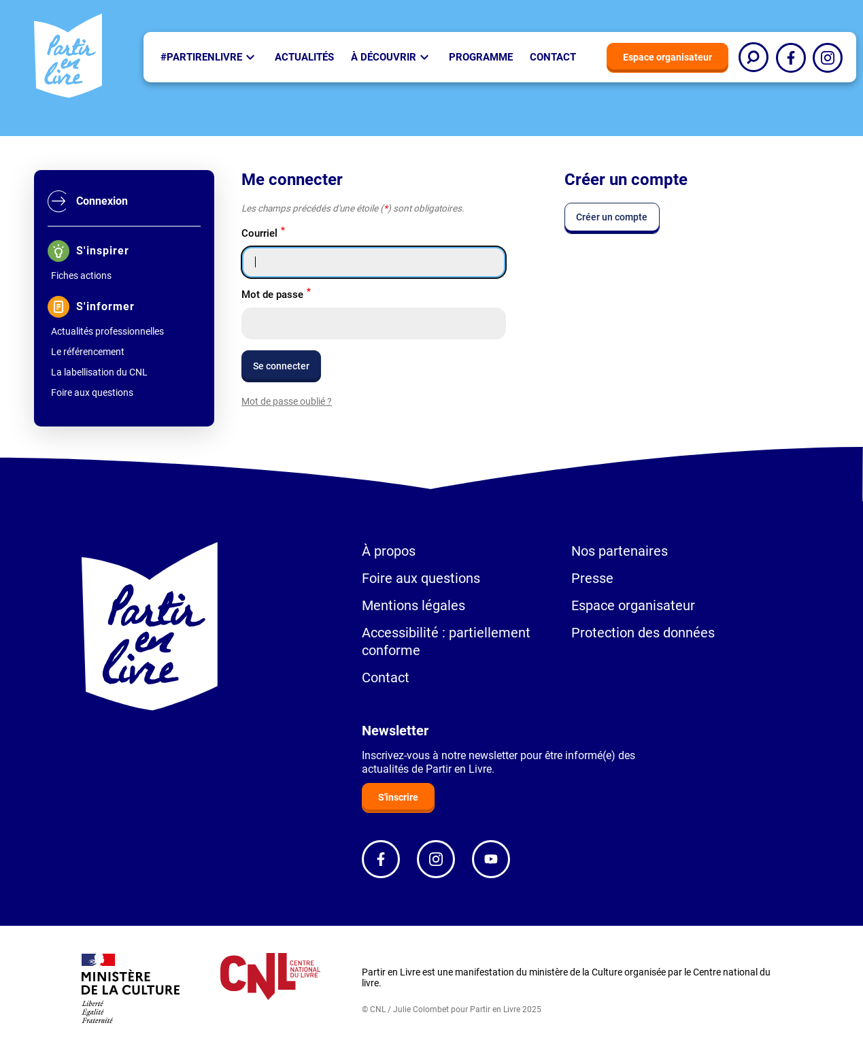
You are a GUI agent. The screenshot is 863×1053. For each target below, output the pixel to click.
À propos (389, 551)
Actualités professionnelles (107, 331)
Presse (592, 578)
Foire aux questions (92, 392)
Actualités (304, 57)
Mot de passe (272, 294)
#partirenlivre (201, 57)
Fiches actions (81, 275)
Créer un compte (611, 217)
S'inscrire (398, 797)
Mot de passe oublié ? (286, 401)
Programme (481, 57)
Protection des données (643, 632)
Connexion (102, 201)
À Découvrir (383, 57)
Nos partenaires (619, 551)
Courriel (259, 233)
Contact (553, 57)
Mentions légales (413, 605)
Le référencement (87, 351)
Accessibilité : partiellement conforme (446, 641)
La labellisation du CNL (99, 372)
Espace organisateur (667, 57)
